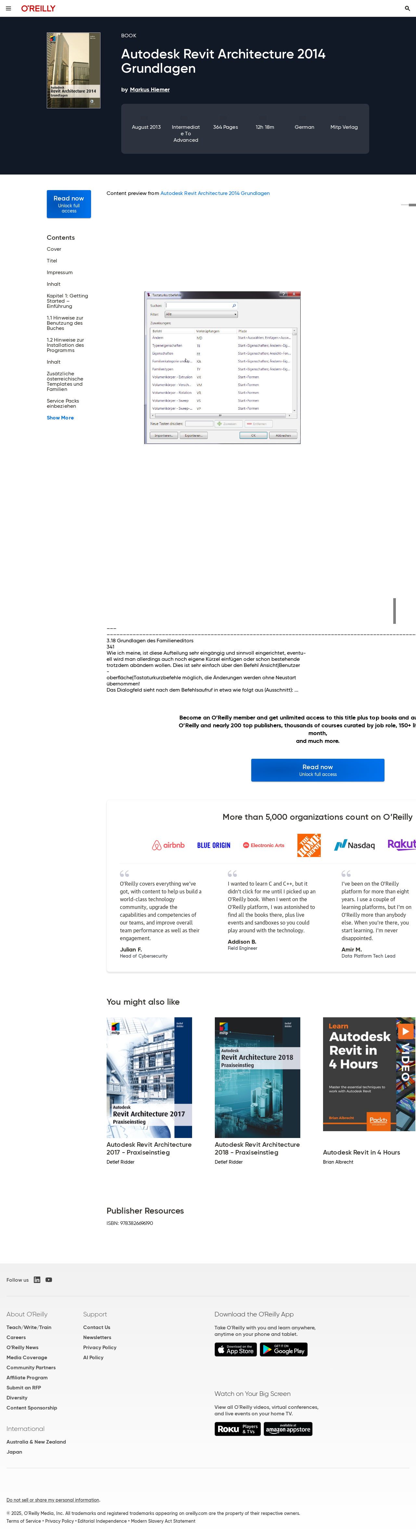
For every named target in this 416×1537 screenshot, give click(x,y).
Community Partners (31, 1367)
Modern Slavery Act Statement (163, 1521)
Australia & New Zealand (36, 1441)
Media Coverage (26, 1357)
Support (95, 1314)
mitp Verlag (344, 127)
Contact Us (96, 1327)
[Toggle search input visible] (407, 8)
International (25, 1429)
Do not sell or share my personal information (52, 1500)
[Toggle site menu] (8, 8)
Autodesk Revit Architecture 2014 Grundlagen (215, 193)
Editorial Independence (102, 1521)
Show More (60, 417)
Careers (16, 1337)
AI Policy (93, 1357)
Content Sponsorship (31, 1407)
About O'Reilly (26, 1314)
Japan (14, 1451)
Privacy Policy (99, 1347)
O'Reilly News (22, 1347)
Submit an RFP (23, 1387)
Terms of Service (23, 1521)
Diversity (16, 1397)
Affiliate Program (27, 1377)
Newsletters (97, 1337)
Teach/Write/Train (28, 1327)
